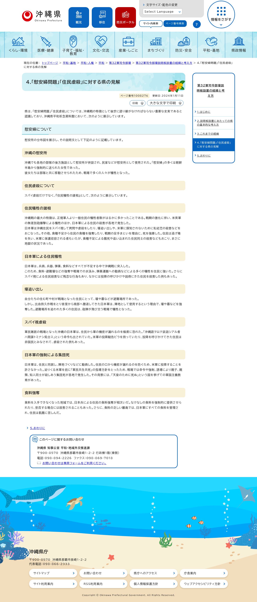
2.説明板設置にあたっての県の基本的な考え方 (215, 110)
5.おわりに (37, 428)
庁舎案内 (190, 573)
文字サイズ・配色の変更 (162, 4)
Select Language (159, 11)
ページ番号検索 (175, 23)
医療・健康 (45, 50)
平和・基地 (211, 50)
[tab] (151, 23)
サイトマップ (41, 573)
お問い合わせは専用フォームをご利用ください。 (74, 463)
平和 (102, 63)
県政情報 (238, 50)
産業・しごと (128, 50)
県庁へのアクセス (145, 573)
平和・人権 (87, 63)
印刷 (135, 103)
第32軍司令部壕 (120, 63)
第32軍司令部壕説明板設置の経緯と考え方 (164, 63)
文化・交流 (101, 50)
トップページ (50, 63)
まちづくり (156, 50)
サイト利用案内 (43, 583)
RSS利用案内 (93, 583)
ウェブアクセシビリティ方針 (202, 583)
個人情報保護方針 (146, 583)
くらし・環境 (18, 50)
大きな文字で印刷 (163, 102)
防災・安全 (183, 50)
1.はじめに (203, 99)
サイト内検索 (150, 23)
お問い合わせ (93, 573)
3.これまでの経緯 (208, 121)
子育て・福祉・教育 (73, 52)
